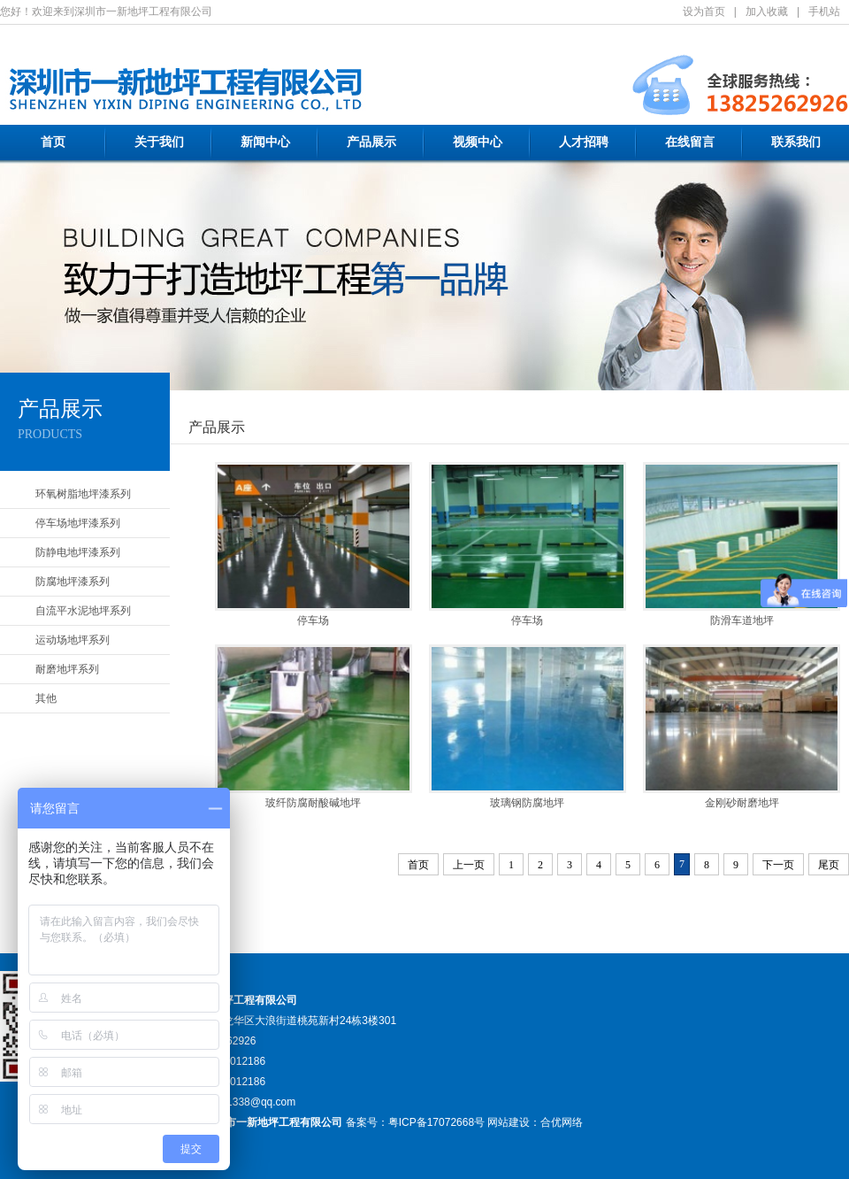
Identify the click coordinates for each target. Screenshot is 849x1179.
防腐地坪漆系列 (72, 581)
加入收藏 (767, 11)
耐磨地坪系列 (67, 669)
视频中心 (477, 142)
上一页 (469, 865)
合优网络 (561, 1122)
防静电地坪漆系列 (77, 552)
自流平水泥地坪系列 (83, 611)
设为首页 (704, 11)
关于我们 (159, 142)
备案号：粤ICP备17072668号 (415, 1122)
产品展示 (371, 142)
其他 (46, 698)
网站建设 (508, 1122)
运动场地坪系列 (72, 640)
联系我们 (796, 142)
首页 (53, 142)
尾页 (828, 865)
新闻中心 (265, 142)
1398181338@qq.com (243, 1102)
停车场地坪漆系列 (77, 523)
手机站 (824, 11)
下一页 (778, 865)
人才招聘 (583, 142)
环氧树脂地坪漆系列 (83, 494)
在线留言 (690, 142)
